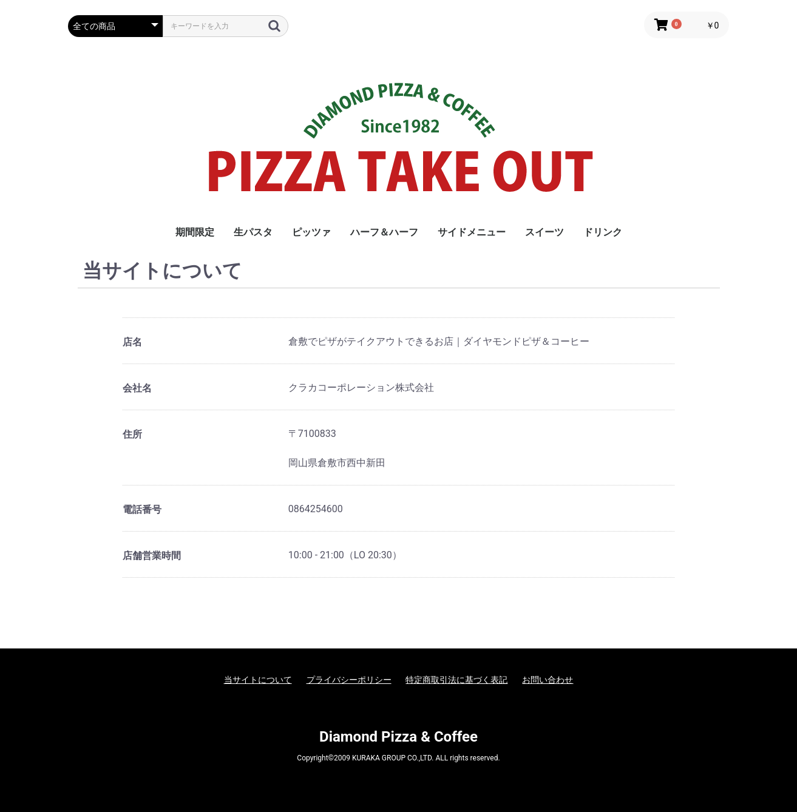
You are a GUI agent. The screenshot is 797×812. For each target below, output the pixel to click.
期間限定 (194, 232)
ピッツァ (311, 232)
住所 (132, 434)
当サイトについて (258, 680)
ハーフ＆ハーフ (384, 232)
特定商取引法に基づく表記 (456, 680)
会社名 (137, 388)
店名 (132, 342)
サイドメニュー (472, 232)
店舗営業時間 (152, 555)
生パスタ (253, 232)
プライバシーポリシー (349, 680)
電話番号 (142, 509)
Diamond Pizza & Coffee (398, 736)
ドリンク (602, 232)
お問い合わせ (547, 680)
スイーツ (544, 232)
